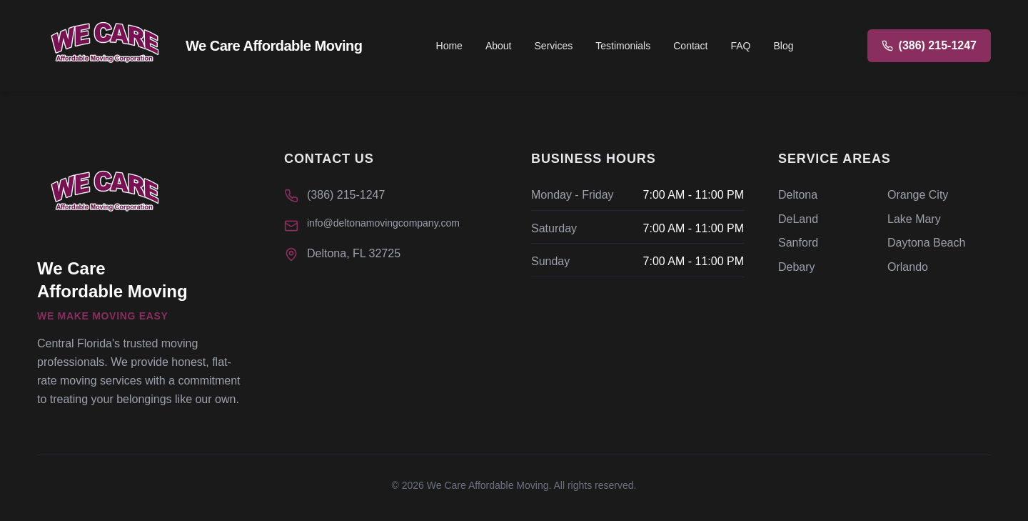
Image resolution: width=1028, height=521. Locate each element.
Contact (690, 45)
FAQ (740, 45)
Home (449, 45)
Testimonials (622, 45)
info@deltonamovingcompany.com (383, 223)
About (498, 45)
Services (554, 45)
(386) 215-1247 (346, 195)
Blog (784, 45)
